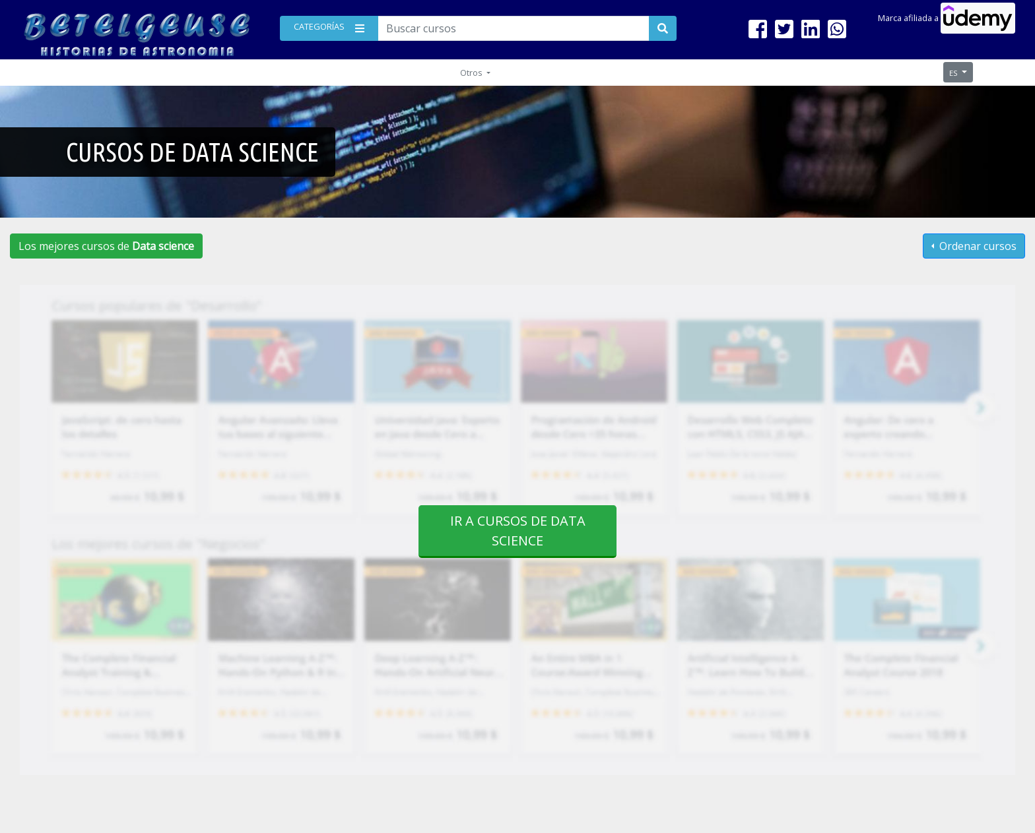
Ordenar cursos (977, 246)
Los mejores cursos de (106, 246)
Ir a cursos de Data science (517, 530)
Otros (472, 72)
